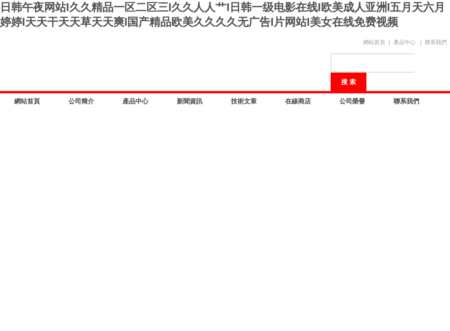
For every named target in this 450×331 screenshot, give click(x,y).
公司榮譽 (352, 101)
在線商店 (298, 101)
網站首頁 (374, 42)
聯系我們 (436, 42)
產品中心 (405, 42)
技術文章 (244, 101)
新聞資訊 (189, 101)
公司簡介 (81, 101)
